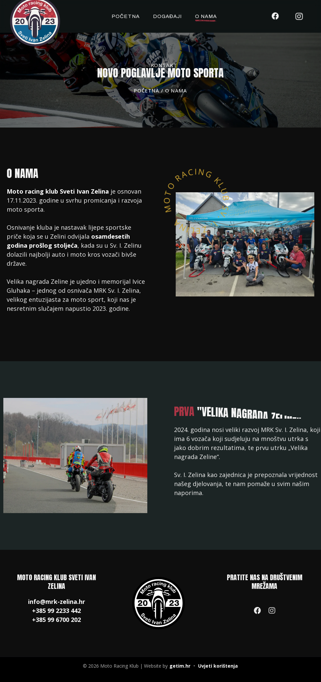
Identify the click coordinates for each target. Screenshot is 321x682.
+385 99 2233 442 (56, 611)
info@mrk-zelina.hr (56, 602)
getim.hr (179, 666)
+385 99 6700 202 (56, 620)
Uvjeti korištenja (218, 666)
